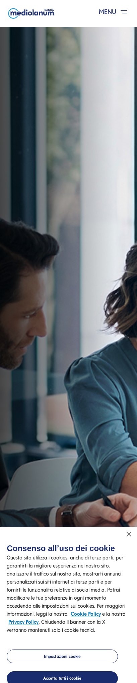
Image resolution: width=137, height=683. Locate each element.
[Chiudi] (129, 536)
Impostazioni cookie (62, 657)
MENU (114, 12)
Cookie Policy (86, 615)
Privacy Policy (23, 623)
